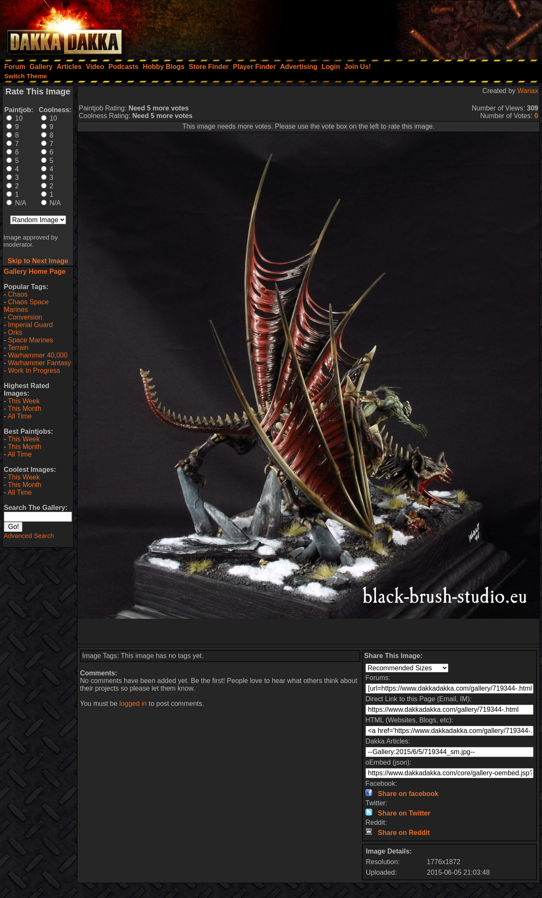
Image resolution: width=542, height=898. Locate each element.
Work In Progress (34, 370)
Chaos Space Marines (26, 305)
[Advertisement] (428, 27)
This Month (24, 408)
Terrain (18, 347)
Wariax (527, 90)
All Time (20, 416)
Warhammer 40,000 (38, 355)
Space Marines (30, 340)
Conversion (25, 317)
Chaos (18, 294)
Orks (15, 332)
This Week (23, 401)
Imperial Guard (30, 324)
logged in (133, 703)
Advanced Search (29, 535)
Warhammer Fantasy (39, 362)
